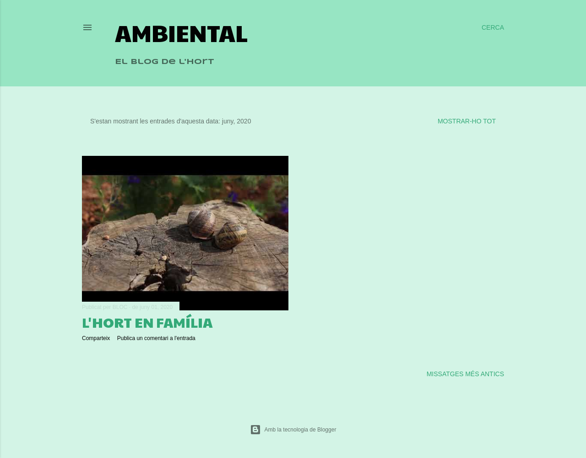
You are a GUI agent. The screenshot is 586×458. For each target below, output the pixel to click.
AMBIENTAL (181, 32)
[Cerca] (493, 27)
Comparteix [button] (96, 338)
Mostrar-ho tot (467, 121)
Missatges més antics (465, 374)
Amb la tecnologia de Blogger (293, 429)
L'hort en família (147, 322)
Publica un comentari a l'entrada (156, 338)
